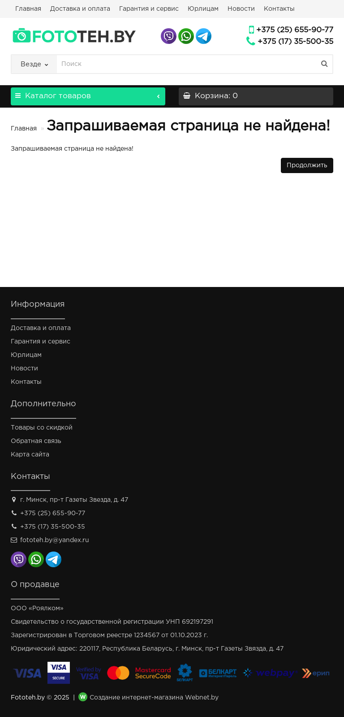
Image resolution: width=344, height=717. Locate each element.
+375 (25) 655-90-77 (294, 30)
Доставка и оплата (80, 9)
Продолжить (307, 165)
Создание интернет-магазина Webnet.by (154, 698)
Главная (28, 9)
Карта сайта (30, 454)
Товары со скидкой (42, 427)
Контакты (279, 9)
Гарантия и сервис (149, 9)
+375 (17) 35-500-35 (295, 42)
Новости (241, 9)
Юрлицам (203, 9)
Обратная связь (36, 441)
